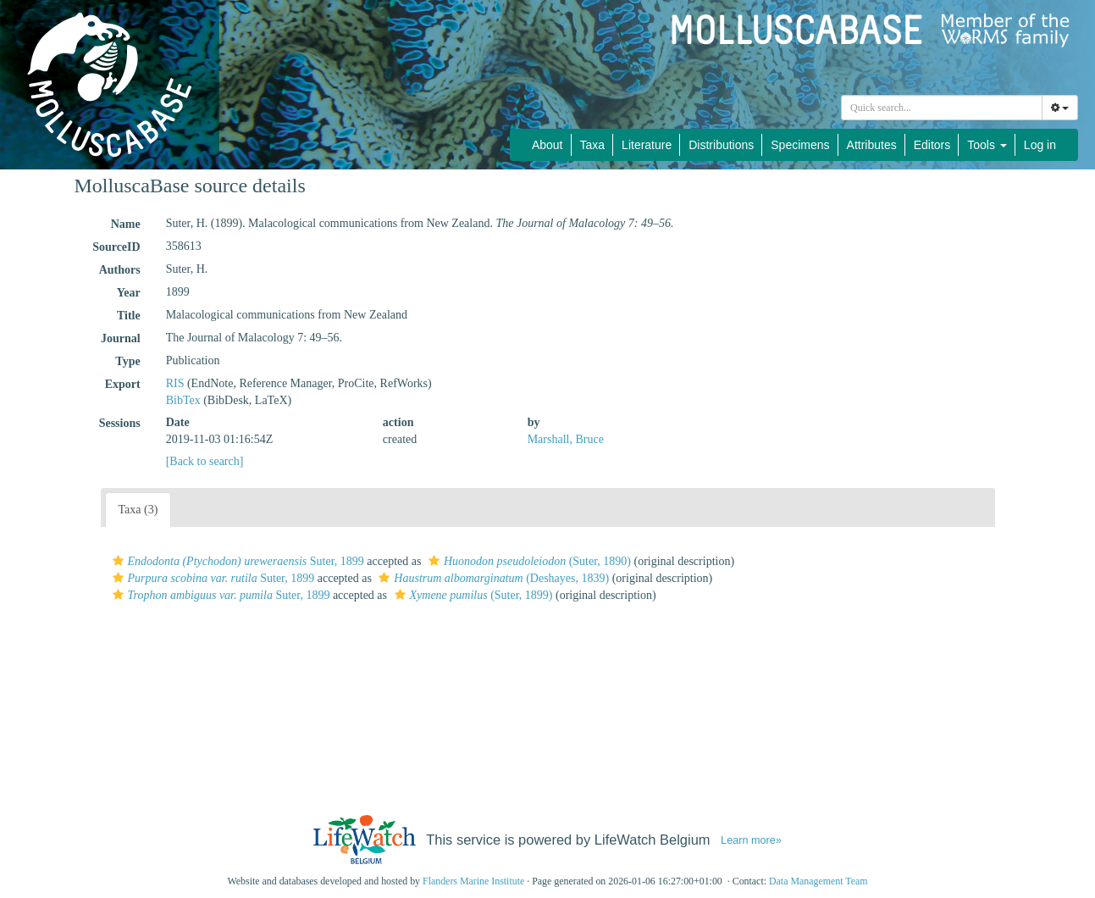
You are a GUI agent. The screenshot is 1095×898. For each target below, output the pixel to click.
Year (129, 292)
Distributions (721, 145)
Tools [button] (987, 145)
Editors (932, 145)
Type (127, 361)
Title (129, 315)
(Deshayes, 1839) (491, 578)
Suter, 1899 (236, 561)
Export (123, 384)
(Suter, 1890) (527, 561)
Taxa (593, 145)
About (547, 145)
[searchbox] (944, 107)
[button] (118, 561)
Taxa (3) (138, 509)
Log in (1040, 145)
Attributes (872, 145)
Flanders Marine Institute (473, 881)
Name (126, 224)
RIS (175, 383)
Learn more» (751, 840)
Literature (647, 145)
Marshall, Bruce (566, 439)
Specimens (800, 145)
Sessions (120, 423)
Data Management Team (818, 881)
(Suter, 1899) (471, 595)
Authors (120, 269)
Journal (121, 338)
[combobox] (941, 107)
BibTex (183, 400)
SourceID (116, 247)
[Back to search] (205, 461)
